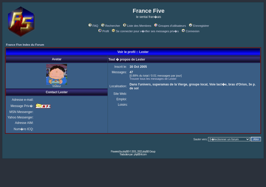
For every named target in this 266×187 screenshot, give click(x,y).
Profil (103, 31)
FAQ (93, 25)
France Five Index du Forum (25, 44)
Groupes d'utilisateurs (170, 25)
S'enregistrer (199, 25)
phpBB (125, 151)
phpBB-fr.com (140, 154)
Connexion (191, 31)
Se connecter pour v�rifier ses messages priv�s (145, 31)
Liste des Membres (137, 25)
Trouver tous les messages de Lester (153, 78)
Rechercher (110, 25)
